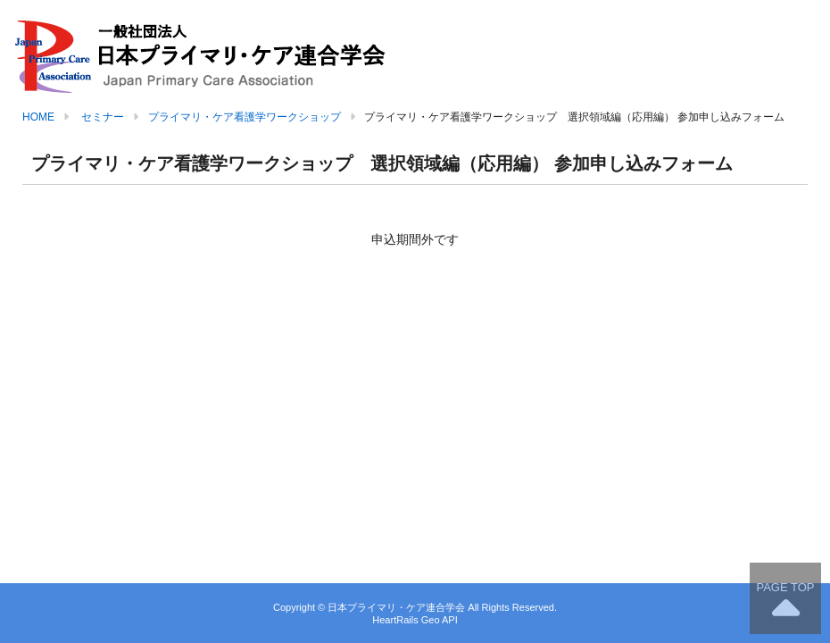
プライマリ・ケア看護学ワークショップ (244, 117)
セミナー (102, 117)
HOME (38, 117)
